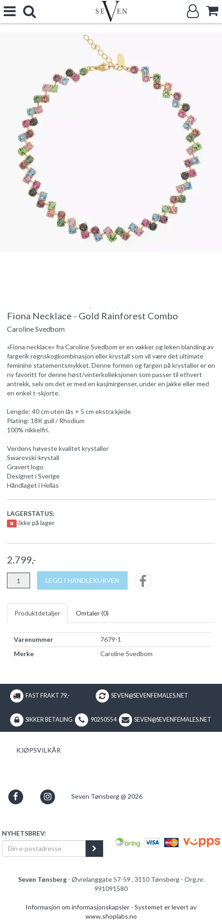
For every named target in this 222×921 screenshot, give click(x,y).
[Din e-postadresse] (44, 848)
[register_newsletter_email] (94, 848)
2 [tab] (104, 308)
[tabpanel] (111, 142)
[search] (29, 11)
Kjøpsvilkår (38, 750)
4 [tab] (131, 308)
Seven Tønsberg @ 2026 (106, 796)
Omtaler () (92, 613)
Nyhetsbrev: (24, 833)
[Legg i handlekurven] (82, 580)
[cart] (212, 11)
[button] (15, 796)
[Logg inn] (193, 11)
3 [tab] (118, 308)
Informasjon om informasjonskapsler (77, 907)
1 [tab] (90, 308)
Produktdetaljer (37, 613)
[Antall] (18, 580)
